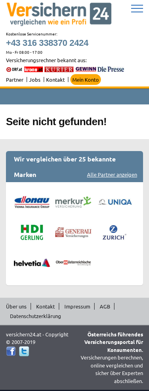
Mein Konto (85, 79)
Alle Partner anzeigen (112, 174)
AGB (105, 306)
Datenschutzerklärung (35, 315)
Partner (14, 79)
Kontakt (55, 79)
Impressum (77, 306)
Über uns (16, 306)
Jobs (35, 79)
